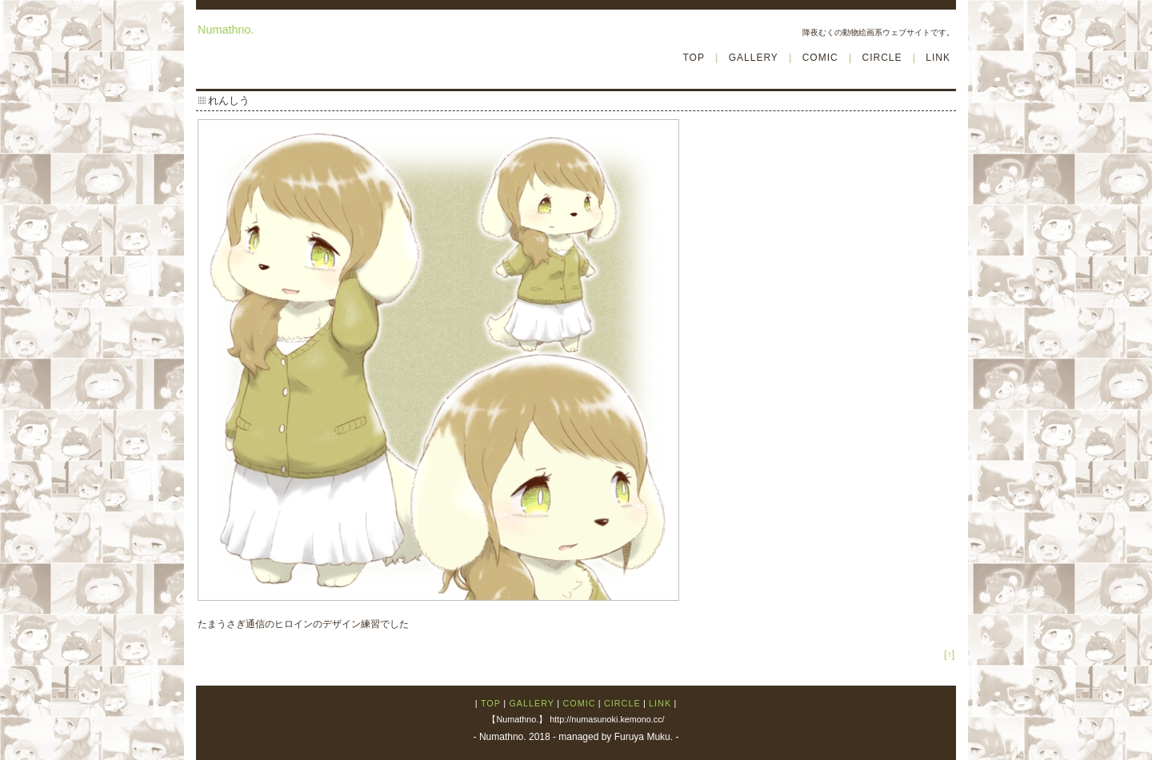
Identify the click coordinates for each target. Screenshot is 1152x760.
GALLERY (753, 57)
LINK (938, 57)
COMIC (820, 57)
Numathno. (226, 29)
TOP (693, 57)
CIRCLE (882, 57)
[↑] (949, 654)
